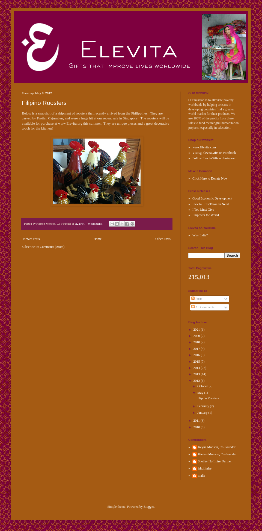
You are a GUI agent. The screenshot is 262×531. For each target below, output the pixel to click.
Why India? (200, 235)
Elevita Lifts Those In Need (210, 204)
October (203, 386)
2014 (197, 368)
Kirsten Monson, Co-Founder (217, 454)
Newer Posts (31, 239)
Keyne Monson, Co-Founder (217, 447)
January (202, 413)
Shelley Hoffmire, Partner (215, 461)
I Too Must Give (203, 210)
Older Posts (163, 239)
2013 (197, 374)
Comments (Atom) (52, 247)
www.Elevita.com (204, 147)
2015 (197, 361)
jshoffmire (205, 468)
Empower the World (205, 215)
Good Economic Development (212, 198)
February (203, 406)
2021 (197, 329)
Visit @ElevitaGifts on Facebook (214, 153)
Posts (196, 299)
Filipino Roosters (44, 102)
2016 (197, 355)
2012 (197, 381)
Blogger (149, 507)
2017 (197, 349)
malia (201, 475)
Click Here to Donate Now (210, 178)
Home (98, 239)
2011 (197, 421)
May (200, 393)
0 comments (95, 223)
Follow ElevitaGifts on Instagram (214, 158)
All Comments (203, 307)
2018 (197, 342)
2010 (197, 427)
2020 (197, 336)
